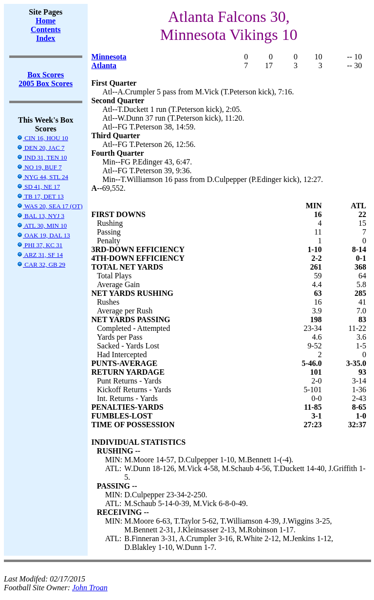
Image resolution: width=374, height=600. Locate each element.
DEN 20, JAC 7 (41, 147)
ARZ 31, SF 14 (40, 254)
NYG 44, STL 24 (42, 177)
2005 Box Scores (46, 83)
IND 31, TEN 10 (42, 157)
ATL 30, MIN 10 (42, 225)
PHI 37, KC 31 (39, 245)
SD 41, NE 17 (38, 186)
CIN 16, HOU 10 (42, 138)
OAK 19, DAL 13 (43, 235)
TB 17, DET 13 (40, 196)
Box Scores (45, 75)
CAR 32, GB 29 (41, 264)
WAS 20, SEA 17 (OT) (50, 206)
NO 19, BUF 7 (39, 167)
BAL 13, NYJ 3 (40, 215)
